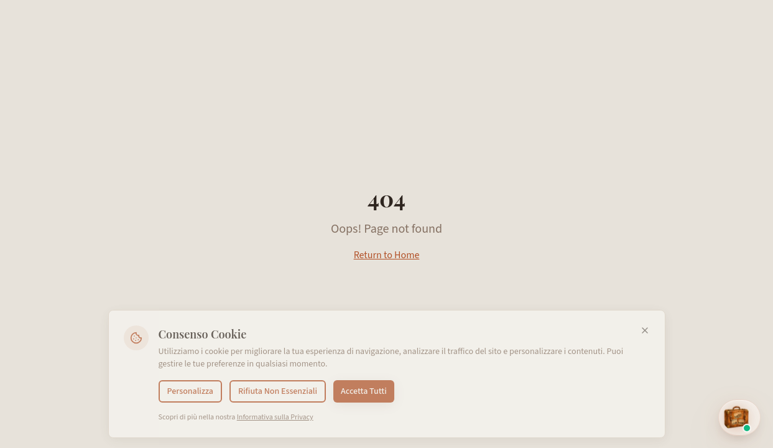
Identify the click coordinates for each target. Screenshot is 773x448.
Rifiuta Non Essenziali (277, 391)
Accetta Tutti (364, 391)
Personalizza (190, 391)
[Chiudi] (645, 330)
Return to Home (387, 255)
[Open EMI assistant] (739, 417)
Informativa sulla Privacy (275, 417)
